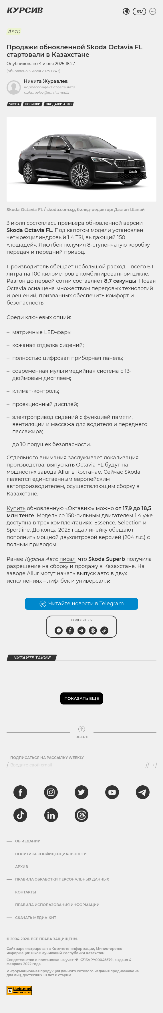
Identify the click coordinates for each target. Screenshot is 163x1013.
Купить (16, 508)
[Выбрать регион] (126, 11)
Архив (21, 867)
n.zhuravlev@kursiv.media (46, 92)
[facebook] (20, 792)
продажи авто (58, 104)
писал (67, 559)
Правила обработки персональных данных (62, 879)
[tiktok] (20, 815)
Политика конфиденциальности (51, 854)
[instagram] (51, 792)
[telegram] (143, 792)
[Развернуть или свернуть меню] (152, 11)
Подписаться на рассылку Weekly (47, 758)
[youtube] (112, 792)
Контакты (25, 892)
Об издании (28, 841)
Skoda (14, 104)
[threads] (81, 815)
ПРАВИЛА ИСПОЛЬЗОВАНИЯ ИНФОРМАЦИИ (57, 905)
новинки (32, 104)
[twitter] (81, 792)
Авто (13, 31)
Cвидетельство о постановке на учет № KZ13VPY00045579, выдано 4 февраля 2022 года (69, 962)
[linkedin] (51, 815)
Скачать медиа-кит (35, 918)
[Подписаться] (152, 765)
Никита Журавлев (46, 81)
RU (139, 11)
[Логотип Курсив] (25, 10)
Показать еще (81, 698)
